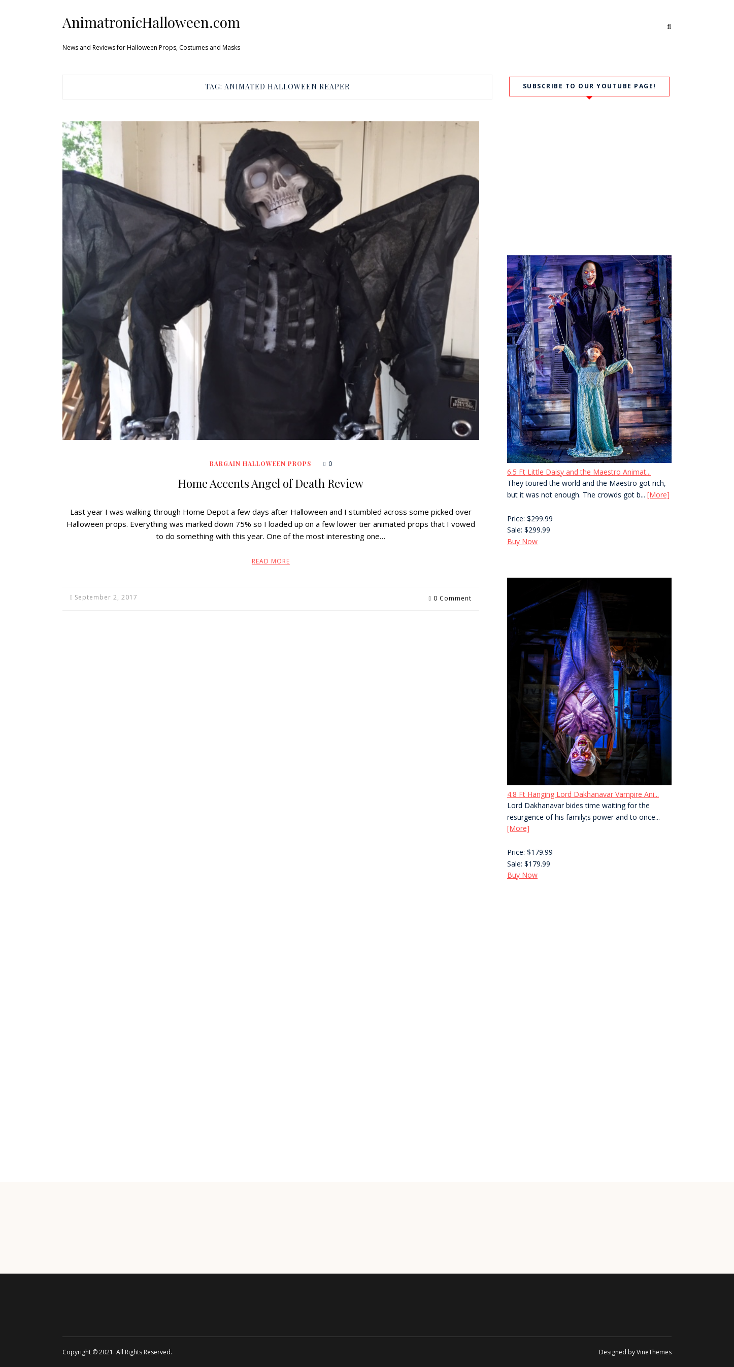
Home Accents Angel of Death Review (270, 483)
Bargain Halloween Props (260, 463)
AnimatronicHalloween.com (151, 22)
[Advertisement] (589, 975)
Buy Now (522, 541)
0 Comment (452, 597)
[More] (658, 494)
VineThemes (654, 1352)
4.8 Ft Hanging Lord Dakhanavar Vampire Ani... (583, 794)
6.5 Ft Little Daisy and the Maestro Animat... (579, 472)
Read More (271, 561)
